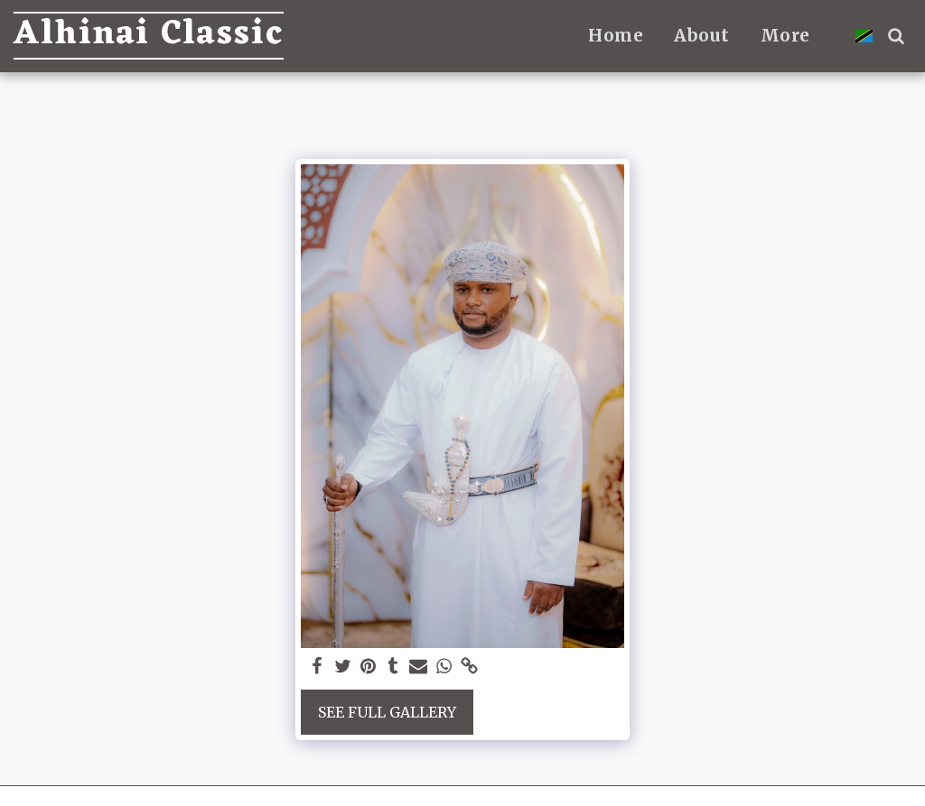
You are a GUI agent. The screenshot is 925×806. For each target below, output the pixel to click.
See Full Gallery (387, 712)
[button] (896, 35)
